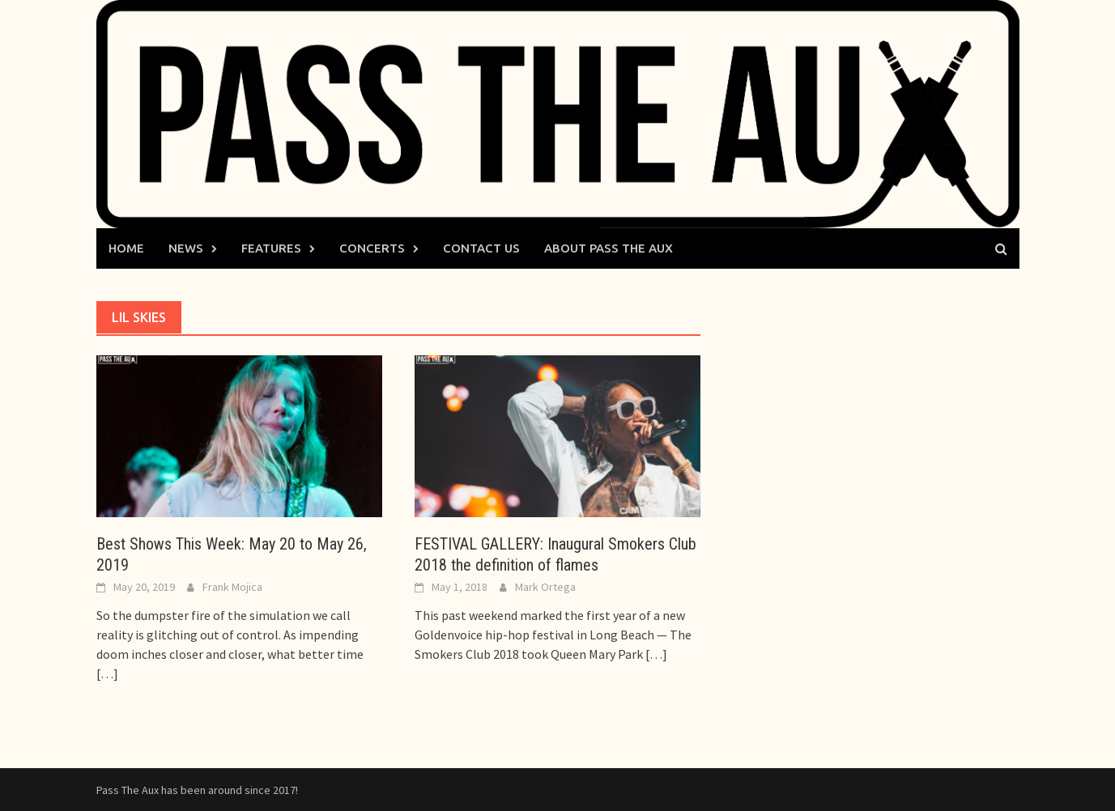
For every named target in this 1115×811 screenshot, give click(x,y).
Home (126, 248)
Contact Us (481, 248)
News (185, 248)
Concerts (372, 248)
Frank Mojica (232, 587)
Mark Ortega (545, 587)
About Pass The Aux (608, 248)
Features (271, 248)
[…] (107, 673)
